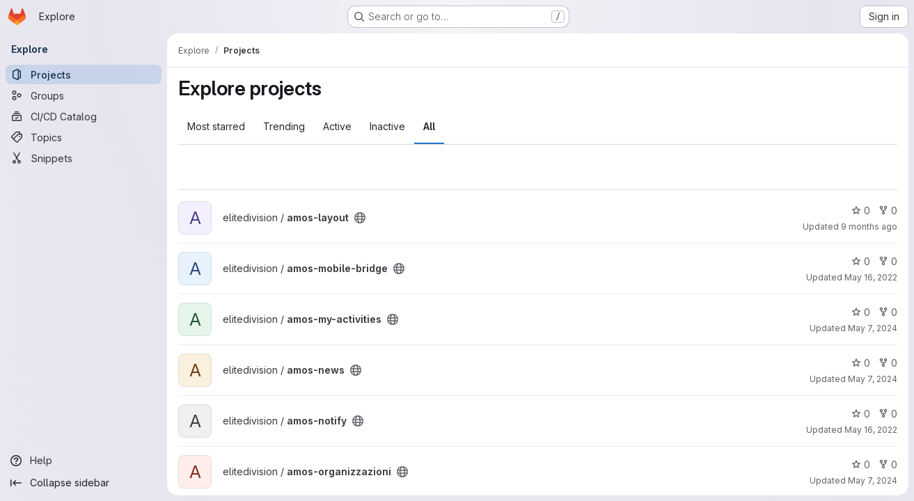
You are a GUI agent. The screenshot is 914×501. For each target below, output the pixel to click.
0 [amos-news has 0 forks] (887, 363)
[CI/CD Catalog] (83, 116)
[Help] (83, 460)
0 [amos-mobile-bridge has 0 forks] (887, 261)
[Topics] (83, 137)
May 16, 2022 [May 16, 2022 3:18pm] (870, 429)
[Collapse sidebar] (83, 483)
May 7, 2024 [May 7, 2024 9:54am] (872, 480)
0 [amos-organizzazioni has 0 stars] (860, 464)
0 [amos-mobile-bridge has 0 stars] (860, 261)
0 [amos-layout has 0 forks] (887, 210)
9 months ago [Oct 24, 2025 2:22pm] (869, 226)
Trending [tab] (284, 126)
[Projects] (83, 74)
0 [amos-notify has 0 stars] (860, 414)
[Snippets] (83, 158)
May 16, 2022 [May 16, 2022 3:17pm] (870, 277)
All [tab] (429, 126)
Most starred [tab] (216, 126)
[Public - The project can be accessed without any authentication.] (359, 217)
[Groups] (83, 95)
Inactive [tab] (387, 126)
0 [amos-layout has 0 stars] (860, 210)
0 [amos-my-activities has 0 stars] (860, 312)
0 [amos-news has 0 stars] (860, 363)
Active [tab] (337, 126)
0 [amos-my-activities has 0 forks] (887, 312)
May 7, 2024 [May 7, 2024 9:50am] (872, 328)
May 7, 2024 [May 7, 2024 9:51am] (872, 379)
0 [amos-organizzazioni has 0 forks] (887, 464)
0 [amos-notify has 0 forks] (887, 414)
